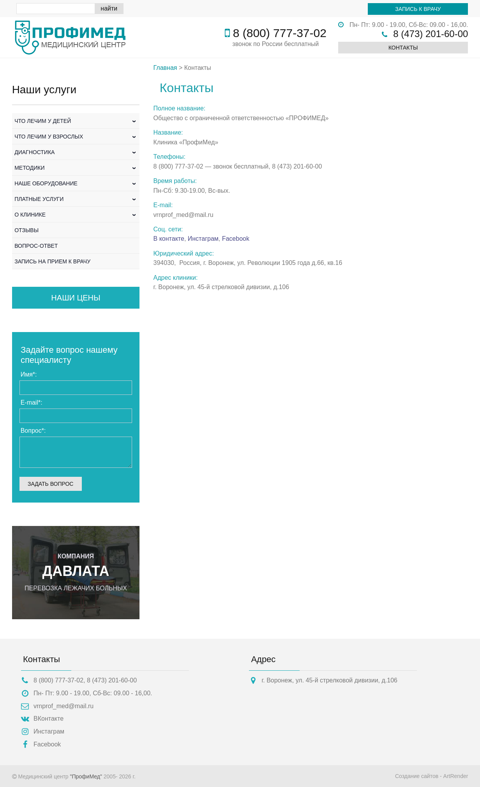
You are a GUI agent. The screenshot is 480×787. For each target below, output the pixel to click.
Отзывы (26, 230)
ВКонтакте (49, 718)
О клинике (76, 214)
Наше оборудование (76, 183)
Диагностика (76, 152)
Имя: (29, 374)
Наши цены (75, 297)
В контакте (169, 238)
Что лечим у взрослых (76, 136)
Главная (165, 67)
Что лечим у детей (76, 121)
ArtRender (455, 776)
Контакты (403, 47)
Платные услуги (76, 199)
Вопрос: (33, 430)
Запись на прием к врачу (52, 261)
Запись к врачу (418, 9)
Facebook (235, 238)
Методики (76, 168)
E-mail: (31, 402)
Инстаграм (203, 238)
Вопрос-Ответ (36, 246)
